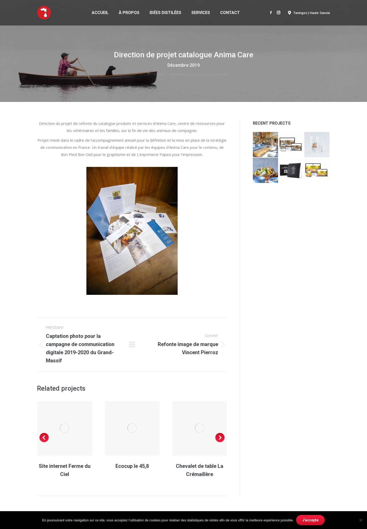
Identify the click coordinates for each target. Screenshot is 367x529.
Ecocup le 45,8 (132, 466)
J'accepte (310, 520)
